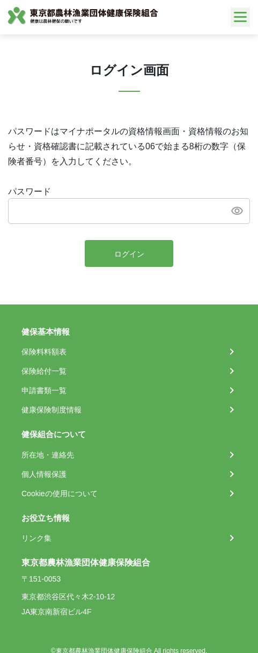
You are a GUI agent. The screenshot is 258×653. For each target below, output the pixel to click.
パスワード (29, 191)
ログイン (129, 254)
